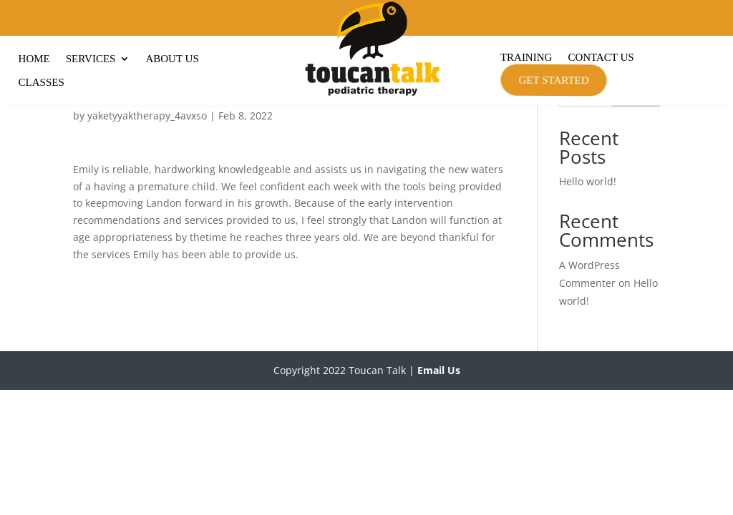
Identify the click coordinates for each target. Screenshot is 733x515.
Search (635, 161)
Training (526, 57)
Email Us (438, 438)
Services (91, 59)
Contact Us (601, 57)
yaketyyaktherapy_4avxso (147, 183)
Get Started (553, 80)
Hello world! (587, 249)
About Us (171, 59)
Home (34, 59)
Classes (41, 82)
